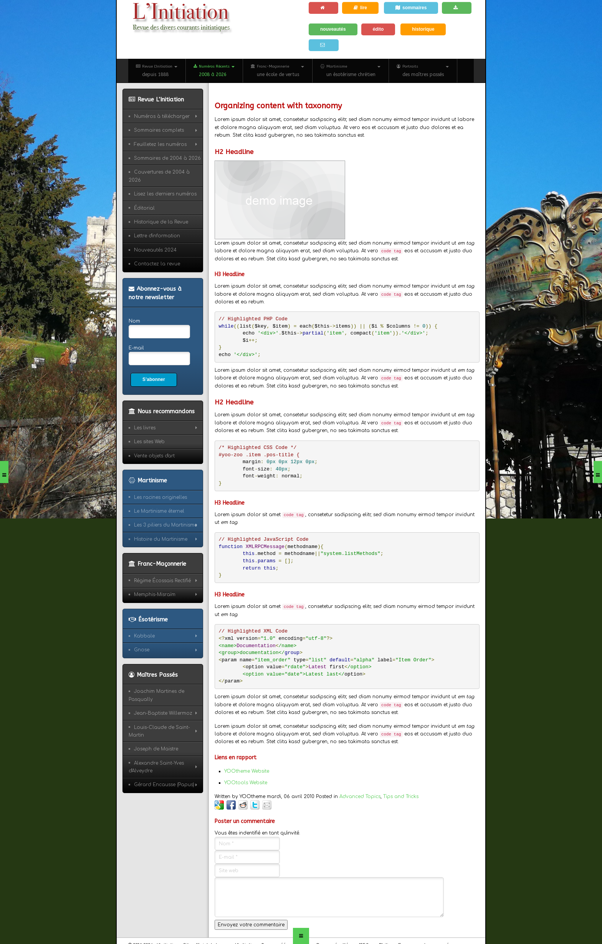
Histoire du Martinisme (160, 539)
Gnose (141, 650)
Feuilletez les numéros (160, 144)
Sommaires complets (159, 130)
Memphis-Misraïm (154, 594)
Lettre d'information (157, 235)
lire (360, 7)
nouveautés (333, 29)
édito (378, 29)
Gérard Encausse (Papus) (164, 784)
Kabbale (144, 636)
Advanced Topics (359, 796)
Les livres (144, 428)
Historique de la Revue (161, 222)
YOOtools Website (245, 782)
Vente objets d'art (154, 456)
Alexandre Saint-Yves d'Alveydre (156, 766)
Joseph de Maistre (156, 749)
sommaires (411, 7)
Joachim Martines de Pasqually (156, 695)
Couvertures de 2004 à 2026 (159, 175)
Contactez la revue (157, 264)
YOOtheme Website (246, 771)
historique (423, 29)
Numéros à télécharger (162, 116)
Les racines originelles (160, 497)
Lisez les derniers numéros (165, 194)
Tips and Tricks (400, 796)
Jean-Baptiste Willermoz (163, 713)
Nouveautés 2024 (155, 250)
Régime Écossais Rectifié (162, 580)
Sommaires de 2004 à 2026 (167, 158)
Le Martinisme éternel (159, 511)
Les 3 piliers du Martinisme (165, 525)
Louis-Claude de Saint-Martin (159, 731)
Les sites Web (149, 441)
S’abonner (153, 379)
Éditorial (144, 208)
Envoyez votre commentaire (251, 924)
